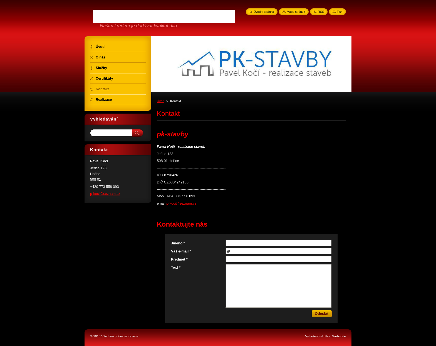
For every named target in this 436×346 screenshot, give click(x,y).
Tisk (339, 11)
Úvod (160, 101)
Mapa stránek (296, 11)
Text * (175, 267)
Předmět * (179, 259)
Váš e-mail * (181, 251)
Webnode (339, 336)
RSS (321, 11)
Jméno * (178, 243)
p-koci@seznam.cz (181, 203)
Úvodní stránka (264, 11)
